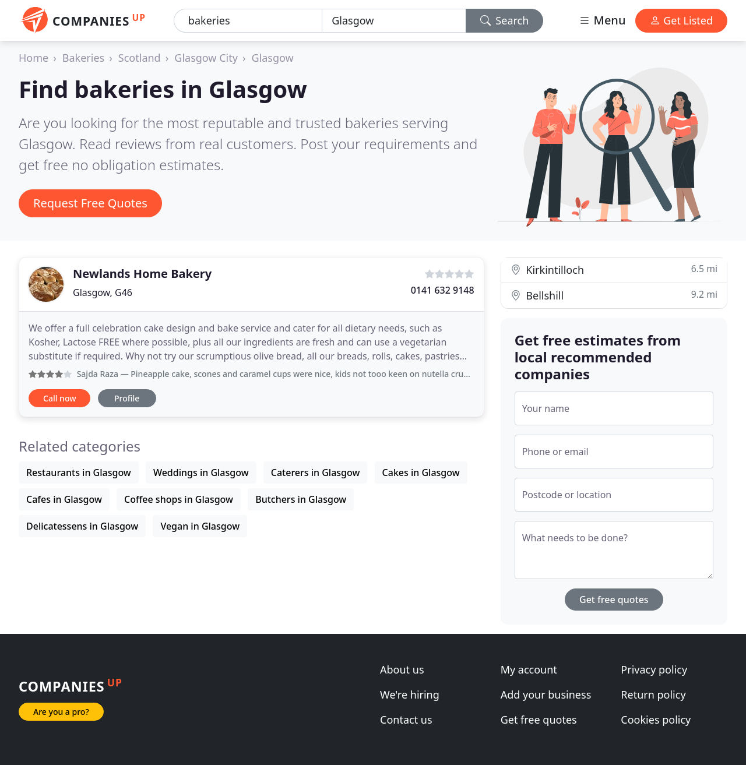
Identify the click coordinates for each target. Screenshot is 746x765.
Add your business (546, 694)
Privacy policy (654, 669)
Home (33, 58)
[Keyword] (248, 21)
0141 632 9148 (442, 290)
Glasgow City (206, 58)
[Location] (394, 21)
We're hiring (409, 694)
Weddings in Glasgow (201, 472)
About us (402, 669)
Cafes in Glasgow (64, 499)
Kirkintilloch (614, 269)
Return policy (653, 694)
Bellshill (614, 295)
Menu (602, 20)
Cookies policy (656, 720)
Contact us (406, 720)
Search (504, 20)
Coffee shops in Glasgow (178, 499)
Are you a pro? (61, 711)
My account (529, 669)
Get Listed (681, 20)
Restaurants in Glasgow (78, 472)
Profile (126, 398)
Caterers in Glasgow (315, 472)
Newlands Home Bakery (142, 273)
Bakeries (83, 58)
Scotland (139, 58)
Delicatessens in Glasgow (82, 526)
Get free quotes (614, 599)
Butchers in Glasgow (300, 499)
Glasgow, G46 (102, 292)
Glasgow (272, 58)
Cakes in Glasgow (421, 472)
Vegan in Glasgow (200, 526)
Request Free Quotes (90, 203)
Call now (59, 398)
